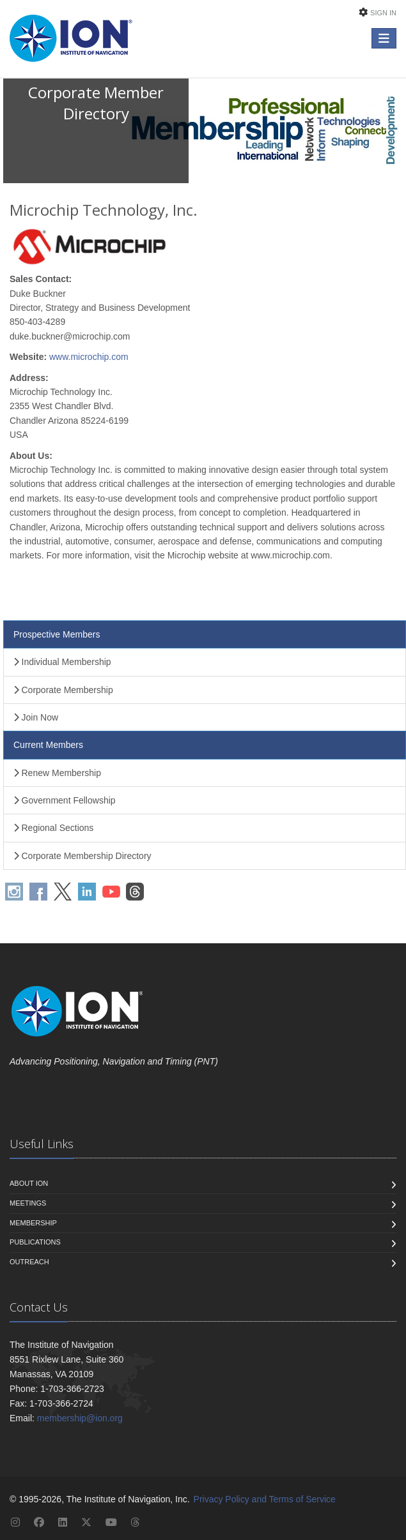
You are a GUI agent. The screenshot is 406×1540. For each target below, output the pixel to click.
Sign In (383, 13)
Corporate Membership (63, 690)
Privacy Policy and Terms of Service (265, 1499)
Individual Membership (62, 662)
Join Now (35, 717)
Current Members (48, 745)
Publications (35, 1242)
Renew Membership (57, 773)
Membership (33, 1223)
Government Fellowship (64, 800)
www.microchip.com (89, 357)
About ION (29, 1183)
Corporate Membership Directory (82, 856)
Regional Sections (53, 828)
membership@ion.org (80, 1418)
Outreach (29, 1262)
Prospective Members (56, 634)
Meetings (28, 1203)
